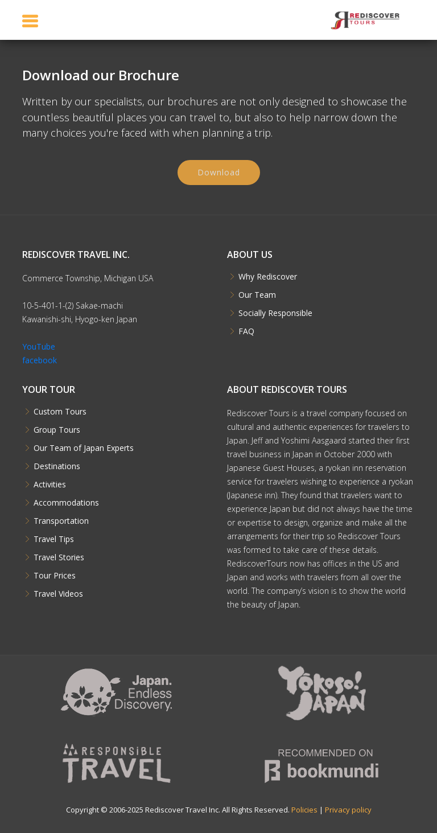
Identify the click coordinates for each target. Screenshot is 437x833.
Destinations (57, 466)
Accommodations (66, 503)
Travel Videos (58, 594)
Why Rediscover (267, 277)
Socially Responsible (275, 313)
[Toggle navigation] (30, 21)
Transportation (61, 521)
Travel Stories (59, 557)
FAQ (246, 331)
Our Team (257, 295)
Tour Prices (55, 576)
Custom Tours (60, 412)
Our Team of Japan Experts (84, 448)
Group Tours (57, 430)
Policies (304, 810)
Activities (50, 485)
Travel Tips (54, 539)
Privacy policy (348, 810)
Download (218, 176)
